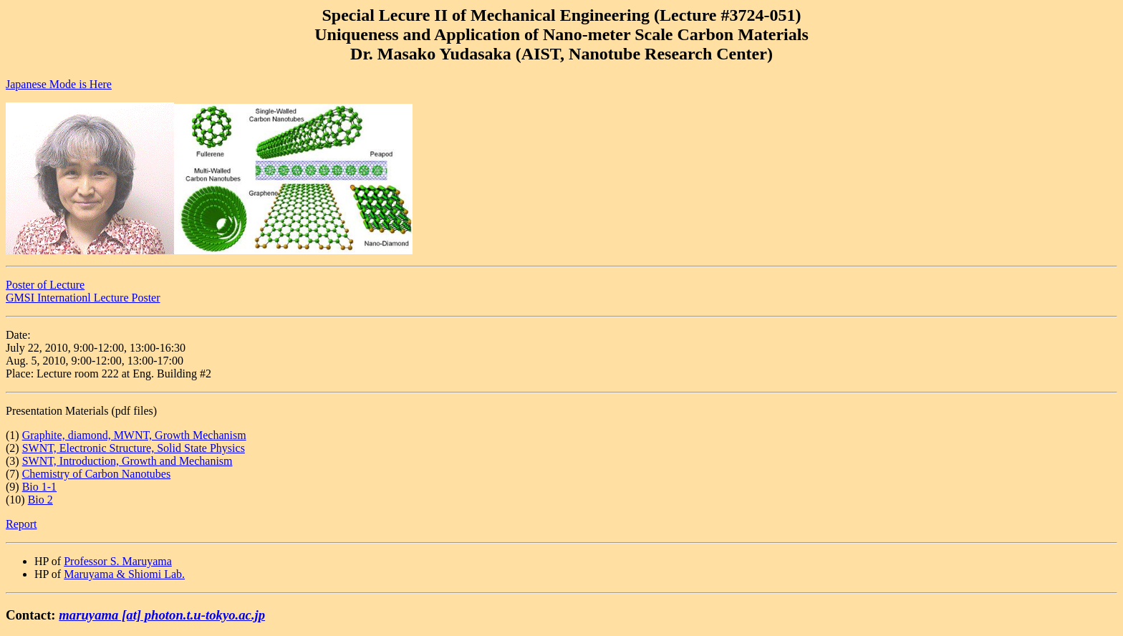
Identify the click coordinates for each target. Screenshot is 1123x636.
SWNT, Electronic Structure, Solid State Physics (133, 448)
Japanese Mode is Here (59, 84)
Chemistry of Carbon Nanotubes (96, 474)
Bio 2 (40, 499)
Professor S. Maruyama (118, 561)
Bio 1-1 (39, 487)
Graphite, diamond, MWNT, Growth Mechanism (134, 435)
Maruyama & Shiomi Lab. (124, 574)
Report (21, 524)
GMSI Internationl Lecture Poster (83, 298)
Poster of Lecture (45, 285)
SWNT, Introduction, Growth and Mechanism (127, 461)
